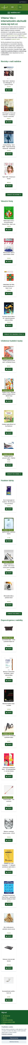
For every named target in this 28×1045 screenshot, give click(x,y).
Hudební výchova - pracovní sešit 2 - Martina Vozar (8, 458)
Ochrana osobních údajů (9, 1022)
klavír (12, 35)
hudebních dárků (15, 39)
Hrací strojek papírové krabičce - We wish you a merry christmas (8, 501)
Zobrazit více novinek (14, 194)
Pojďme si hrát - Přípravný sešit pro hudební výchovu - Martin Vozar (8, 394)
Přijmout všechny (14, 1038)
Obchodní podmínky (8, 1020)
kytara (9, 35)
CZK (13, 7)
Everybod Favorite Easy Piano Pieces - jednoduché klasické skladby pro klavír (8, 897)
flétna (22, 35)
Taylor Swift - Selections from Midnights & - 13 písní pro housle (9, 82)
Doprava (5, 1018)
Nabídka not (14, 13)
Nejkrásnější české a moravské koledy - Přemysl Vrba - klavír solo (8, 222)
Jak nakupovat (6, 1016)
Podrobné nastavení (7, 1034)
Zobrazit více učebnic (14, 474)
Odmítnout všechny (14, 1041)
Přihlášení (23, 2)
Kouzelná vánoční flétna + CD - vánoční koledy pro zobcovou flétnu (8, 318)
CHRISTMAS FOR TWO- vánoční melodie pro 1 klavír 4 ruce (8, 286)
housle (16, 35)
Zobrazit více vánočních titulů (14, 334)
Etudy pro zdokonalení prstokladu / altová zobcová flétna (8, 673)
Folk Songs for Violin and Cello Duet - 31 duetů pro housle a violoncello (8, 114)
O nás (4, 1024)
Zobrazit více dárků (14, 613)
